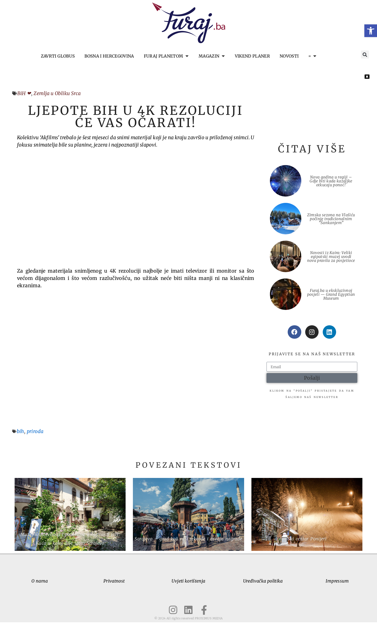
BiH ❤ (24, 93)
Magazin (212, 56)
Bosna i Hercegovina (109, 56)
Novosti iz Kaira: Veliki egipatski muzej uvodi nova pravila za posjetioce (331, 256)
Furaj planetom (166, 56)
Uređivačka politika (263, 582)
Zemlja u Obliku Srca (57, 93)
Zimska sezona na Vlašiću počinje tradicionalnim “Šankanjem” (331, 218)
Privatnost (114, 582)
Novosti (289, 56)
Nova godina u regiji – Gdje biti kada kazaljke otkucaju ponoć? (331, 181)
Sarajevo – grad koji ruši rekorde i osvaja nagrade (188, 540)
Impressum (337, 582)
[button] (370, 30)
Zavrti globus (58, 56)
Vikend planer (252, 56)
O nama (39, 582)
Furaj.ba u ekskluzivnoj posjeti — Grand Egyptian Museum (331, 294)
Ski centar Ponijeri (306, 540)
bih (20, 433)
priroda (35, 433)
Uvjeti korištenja (188, 582)
